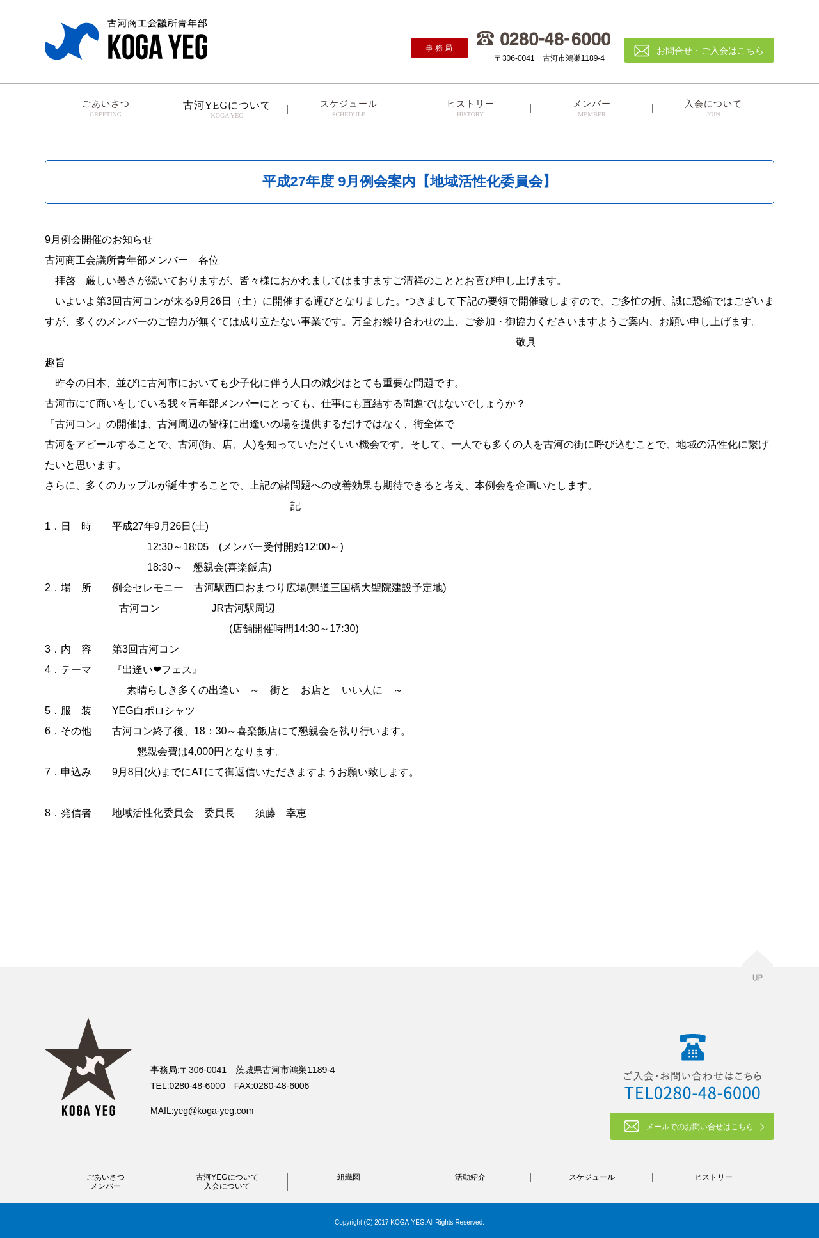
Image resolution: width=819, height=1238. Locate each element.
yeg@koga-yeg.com (214, 1111)
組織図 (348, 1177)
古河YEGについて (227, 1177)
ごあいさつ (105, 108)
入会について (713, 108)
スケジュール (349, 108)
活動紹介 (470, 1177)
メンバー (592, 108)
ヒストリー (470, 108)
